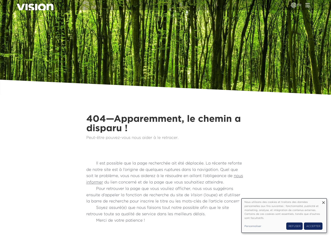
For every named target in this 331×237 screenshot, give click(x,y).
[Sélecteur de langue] (294, 5)
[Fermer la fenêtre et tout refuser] (323, 201)
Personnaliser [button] (252, 226)
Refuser (295, 226)
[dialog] (284, 215)
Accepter (313, 226)
